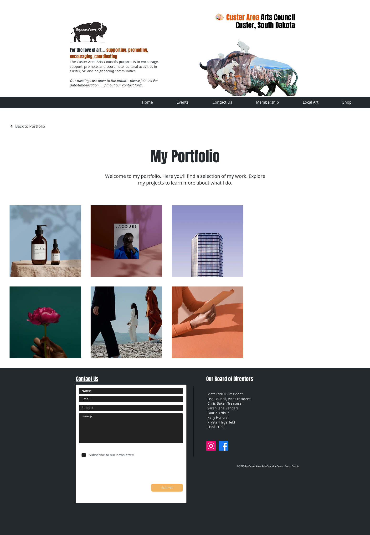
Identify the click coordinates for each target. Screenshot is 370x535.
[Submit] (167, 488)
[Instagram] (211, 446)
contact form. (132, 85)
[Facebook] (223, 446)
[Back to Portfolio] (27, 126)
